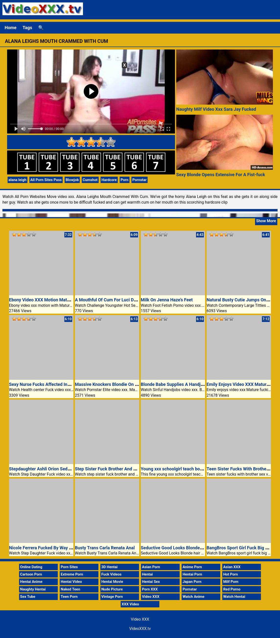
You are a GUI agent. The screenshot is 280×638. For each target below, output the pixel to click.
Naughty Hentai (33, 589)
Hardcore (109, 180)
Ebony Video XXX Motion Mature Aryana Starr (54, 299)
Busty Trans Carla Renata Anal (105, 547)
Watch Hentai (234, 596)
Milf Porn (230, 581)
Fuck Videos (111, 574)
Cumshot (90, 180)
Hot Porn (230, 574)
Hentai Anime (31, 581)
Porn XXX (150, 589)
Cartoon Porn (31, 574)
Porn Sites (69, 567)
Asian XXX (231, 567)
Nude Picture (112, 589)
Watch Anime (193, 596)
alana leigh (17, 180)
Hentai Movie (112, 581)
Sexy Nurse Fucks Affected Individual (46, 384)
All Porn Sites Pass (46, 180)
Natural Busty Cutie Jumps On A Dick (243, 299)
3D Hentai (109, 567)
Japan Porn (192, 581)
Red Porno (231, 589)
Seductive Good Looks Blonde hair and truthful (187, 547)
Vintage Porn (112, 596)
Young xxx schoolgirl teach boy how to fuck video (189, 468)
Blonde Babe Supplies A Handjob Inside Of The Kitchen (195, 384)
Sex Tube (27, 596)
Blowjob (72, 180)
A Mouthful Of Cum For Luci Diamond (112, 299)
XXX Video (130, 604)
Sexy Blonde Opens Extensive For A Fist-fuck (220, 174)
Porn (124, 180)
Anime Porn (192, 567)
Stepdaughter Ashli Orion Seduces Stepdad (51, 468)
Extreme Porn (72, 574)
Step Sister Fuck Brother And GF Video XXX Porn (123, 468)
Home (10, 27)
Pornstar (139, 180)
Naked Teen (70, 589)
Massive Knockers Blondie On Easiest (112, 384)
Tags (27, 27)
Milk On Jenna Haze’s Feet (167, 299)
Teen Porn (69, 596)
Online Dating (31, 567)
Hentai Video (71, 581)
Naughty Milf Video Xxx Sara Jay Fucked (216, 109)
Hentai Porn (192, 574)
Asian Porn (151, 567)
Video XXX (150, 596)
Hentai (147, 574)
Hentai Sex (151, 581)
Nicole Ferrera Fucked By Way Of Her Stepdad (54, 547)
